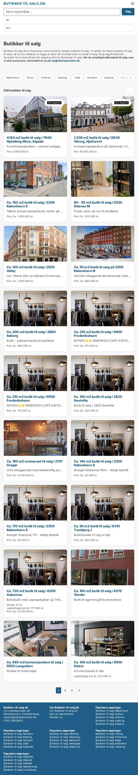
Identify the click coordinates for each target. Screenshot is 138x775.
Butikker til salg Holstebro (111, 743)
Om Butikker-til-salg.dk (64, 710)
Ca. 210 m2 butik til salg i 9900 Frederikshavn (98, 334)
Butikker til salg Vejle (16, 743)
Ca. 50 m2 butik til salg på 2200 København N (98, 269)
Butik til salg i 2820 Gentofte (94, 405)
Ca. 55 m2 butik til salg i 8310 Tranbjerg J (97, 528)
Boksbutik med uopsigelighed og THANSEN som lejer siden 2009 (53, 599)
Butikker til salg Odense (110, 717)
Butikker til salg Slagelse (18, 756)
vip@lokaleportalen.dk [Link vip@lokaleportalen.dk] (65, 60)
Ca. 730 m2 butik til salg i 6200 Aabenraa (31, 593)
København (13, 77)
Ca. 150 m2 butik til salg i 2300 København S (31, 204)
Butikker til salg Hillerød (18, 759)
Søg (128, 11)
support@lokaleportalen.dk (20, 717)
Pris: (10, 151)
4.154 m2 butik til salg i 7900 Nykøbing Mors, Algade (29, 139)
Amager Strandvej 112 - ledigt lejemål (33, 535)
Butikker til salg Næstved (65, 746)
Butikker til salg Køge (108, 740)
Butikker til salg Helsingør (65, 743)
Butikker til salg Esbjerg (110, 723)
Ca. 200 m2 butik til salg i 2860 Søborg (31, 334)
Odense (45, 77)
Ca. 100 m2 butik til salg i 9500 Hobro (98, 664)
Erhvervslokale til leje (89, 671)
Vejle (77, 77)
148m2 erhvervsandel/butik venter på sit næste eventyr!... (47, 211)
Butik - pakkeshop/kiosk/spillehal (30, 340)
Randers (92, 77)
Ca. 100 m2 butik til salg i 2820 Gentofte (98, 398)
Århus (30, 77)
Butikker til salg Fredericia (111, 736)
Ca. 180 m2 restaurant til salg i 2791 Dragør (34, 463)
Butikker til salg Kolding (18, 736)
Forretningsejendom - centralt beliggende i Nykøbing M (46, 146)
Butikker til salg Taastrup (111, 746)
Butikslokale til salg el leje (92, 535)
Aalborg (62, 77)
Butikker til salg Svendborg (20, 769)
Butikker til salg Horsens (18, 740)
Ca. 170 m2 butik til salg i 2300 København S (31, 528)
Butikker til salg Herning (64, 733)
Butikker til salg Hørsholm (65, 740)
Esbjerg (109, 77)
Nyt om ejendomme (61, 713)
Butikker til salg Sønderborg (20, 766)
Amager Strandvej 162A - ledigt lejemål (101, 470)
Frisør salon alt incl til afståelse (96, 211)
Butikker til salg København (112, 710)
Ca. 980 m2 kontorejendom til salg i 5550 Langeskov (35, 664)
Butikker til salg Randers (18, 733)
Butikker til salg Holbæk (18, 763)
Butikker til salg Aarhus (109, 713)
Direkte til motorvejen (22, 671)
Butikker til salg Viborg (109, 733)
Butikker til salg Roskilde (18, 746)
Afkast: (11, 604)
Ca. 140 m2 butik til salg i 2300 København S (98, 463)
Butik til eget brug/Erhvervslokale (97, 599)
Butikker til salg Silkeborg (65, 736)
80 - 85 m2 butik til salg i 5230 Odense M (98, 204)
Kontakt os (56, 717)
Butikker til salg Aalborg (110, 720)
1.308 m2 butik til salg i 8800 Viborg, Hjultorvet (97, 139)
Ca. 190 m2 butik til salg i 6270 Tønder (98, 593)
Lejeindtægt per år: (18, 608)
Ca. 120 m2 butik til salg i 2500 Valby (31, 269)
